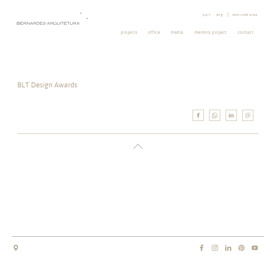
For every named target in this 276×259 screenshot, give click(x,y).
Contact (246, 32)
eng (219, 15)
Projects (129, 32)
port (206, 15)
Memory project (210, 32)
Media (177, 32)
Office (154, 32)
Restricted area (244, 15)
